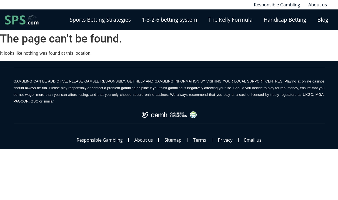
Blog (322, 19)
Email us (252, 140)
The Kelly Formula (230, 19)
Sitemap (172, 140)
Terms (199, 140)
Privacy (225, 140)
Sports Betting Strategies (100, 19)
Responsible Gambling (100, 140)
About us (143, 140)
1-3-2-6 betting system (169, 19)
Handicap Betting (285, 19)
